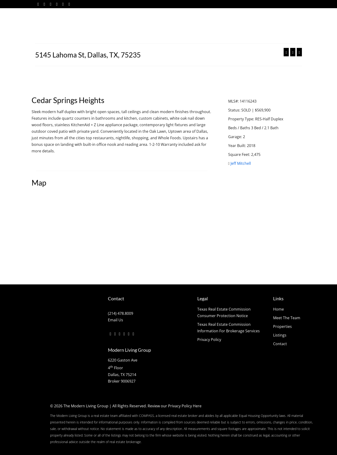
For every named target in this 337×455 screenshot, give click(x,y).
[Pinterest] (69, 4)
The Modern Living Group (85, 405)
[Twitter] (44, 4)
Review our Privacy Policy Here (174, 405)
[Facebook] (38, 4)
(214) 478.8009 (120, 313)
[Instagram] (51, 4)
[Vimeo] (57, 4)
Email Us (115, 319)
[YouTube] (63, 4)
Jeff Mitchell (241, 163)
